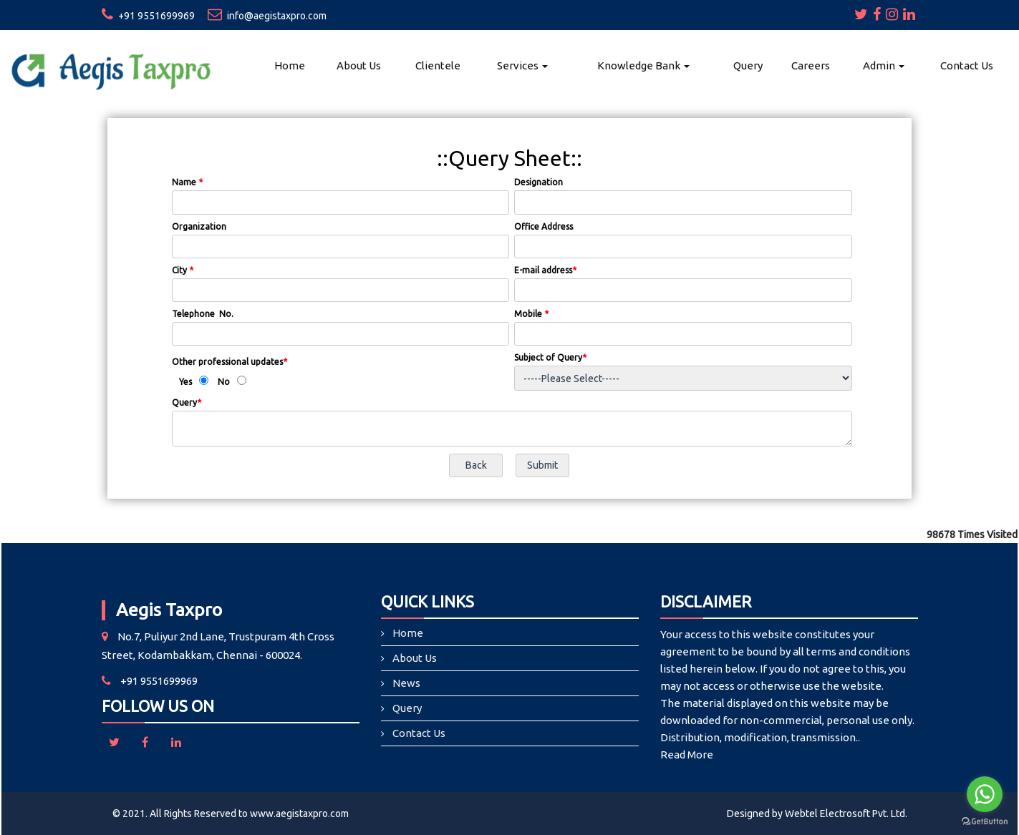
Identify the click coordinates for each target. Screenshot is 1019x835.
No (224, 381)
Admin (883, 65)
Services (522, 65)
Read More (686, 754)
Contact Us (966, 65)
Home (289, 65)
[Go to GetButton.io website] (985, 821)
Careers (810, 65)
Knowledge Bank (643, 65)
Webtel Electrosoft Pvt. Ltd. (846, 813)
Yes (185, 381)
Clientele (437, 65)
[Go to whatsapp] (985, 794)
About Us (359, 65)
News (406, 683)
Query (748, 65)
